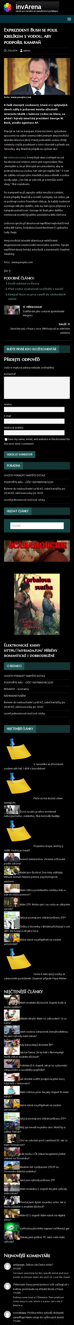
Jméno (8, 404)
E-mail (7, 416)
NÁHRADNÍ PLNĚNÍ (15, 696)
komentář (10, 374)
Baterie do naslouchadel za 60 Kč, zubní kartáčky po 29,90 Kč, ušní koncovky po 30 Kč (34, 491)
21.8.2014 (12, 51)
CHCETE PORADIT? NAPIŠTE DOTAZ (24, 475)
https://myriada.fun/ (23, 650)
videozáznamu (17, 157)
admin (26, 51)
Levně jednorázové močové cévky (24, 500)
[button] (68, 19)
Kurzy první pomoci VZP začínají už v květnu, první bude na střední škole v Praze (41, 1286)
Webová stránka (13, 428)
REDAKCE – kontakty (16, 689)
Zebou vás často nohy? (39, 1265)
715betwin (19, 1284)
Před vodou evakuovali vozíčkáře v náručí (35, 289)
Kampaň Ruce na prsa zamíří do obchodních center (37, 296)
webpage (18, 1265)
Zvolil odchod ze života (23, 283)
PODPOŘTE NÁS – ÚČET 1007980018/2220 (29, 482)
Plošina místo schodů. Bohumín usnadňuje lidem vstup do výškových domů (38, 1315)
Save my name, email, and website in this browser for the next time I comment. (37, 441)
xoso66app (19, 1313)
